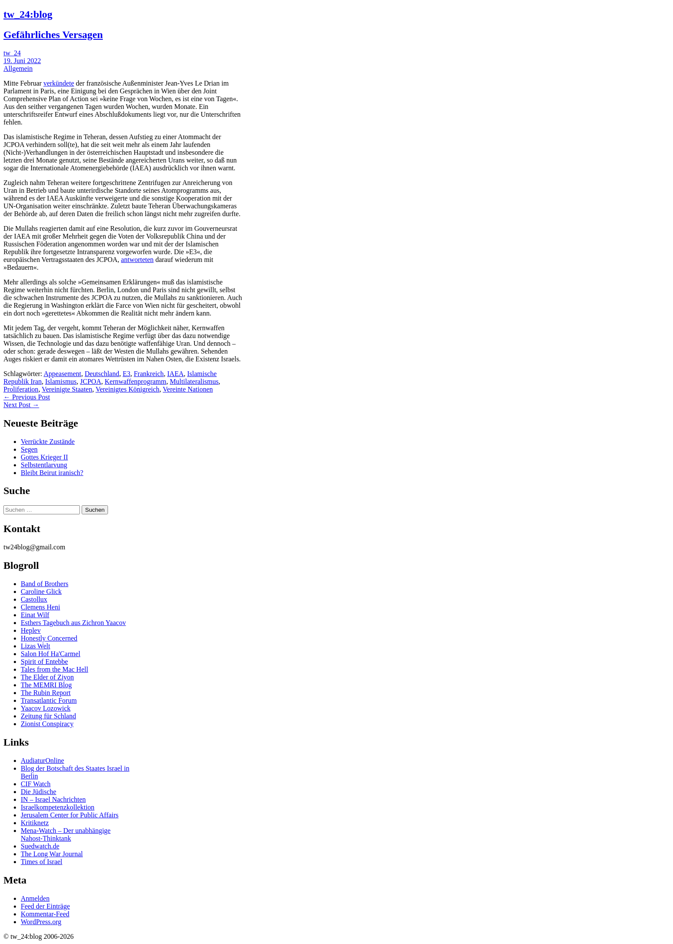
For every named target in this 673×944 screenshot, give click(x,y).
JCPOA (90, 381)
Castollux (34, 599)
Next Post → (21, 404)
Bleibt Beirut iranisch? (52, 472)
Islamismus (60, 381)
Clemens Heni (40, 607)
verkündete (58, 83)
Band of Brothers (44, 583)
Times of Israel (41, 861)
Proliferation (20, 389)
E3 (126, 373)
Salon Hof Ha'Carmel (50, 653)
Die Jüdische (38, 791)
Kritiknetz (35, 822)
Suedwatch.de (40, 846)
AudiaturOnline (42, 760)
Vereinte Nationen (188, 389)
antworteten (137, 259)
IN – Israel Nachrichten (53, 799)
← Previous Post (26, 397)
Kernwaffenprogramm (135, 381)
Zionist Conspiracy (47, 723)
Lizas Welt (35, 646)
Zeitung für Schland (48, 716)
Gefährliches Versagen (53, 34)
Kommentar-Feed (45, 914)
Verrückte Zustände (48, 441)
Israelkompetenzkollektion (58, 807)
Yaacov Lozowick (45, 708)
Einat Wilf (35, 615)
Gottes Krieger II (44, 457)
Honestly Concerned (49, 638)
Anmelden (35, 898)
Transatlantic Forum (49, 700)
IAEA (175, 373)
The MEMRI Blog (46, 685)
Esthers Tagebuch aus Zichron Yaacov (73, 622)
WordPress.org (41, 921)
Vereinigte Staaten (67, 389)
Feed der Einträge (45, 906)
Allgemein (18, 68)
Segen (29, 449)
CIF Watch (36, 784)
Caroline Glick (41, 591)
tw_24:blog (27, 14)
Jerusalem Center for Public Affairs (69, 815)
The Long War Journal (52, 854)
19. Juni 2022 (22, 60)
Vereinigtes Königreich (127, 389)
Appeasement (62, 373)
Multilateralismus (194, 381)
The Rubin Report (46, 692)
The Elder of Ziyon (47, 677)
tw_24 (12, 53)
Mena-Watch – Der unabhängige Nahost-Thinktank (66, 834)
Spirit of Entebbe (44, 661)
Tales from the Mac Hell (54, 669)
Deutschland (102, 373)
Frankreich (149, 373)
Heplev (31, 630)
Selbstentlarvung (44, 465)
